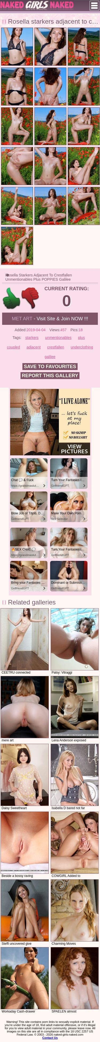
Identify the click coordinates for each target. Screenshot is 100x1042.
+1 (11, 298)
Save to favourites (50, 366)
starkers (32, 337)
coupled (13, 347)
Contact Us (50, 1037)
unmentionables (58, 337)
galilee (50, 357)
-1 (30, 298)
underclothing (82, 347)
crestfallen (55, 347)
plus (81, 337)
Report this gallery (50, 375)
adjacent (33, 347)
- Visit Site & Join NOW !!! (50, 318)
